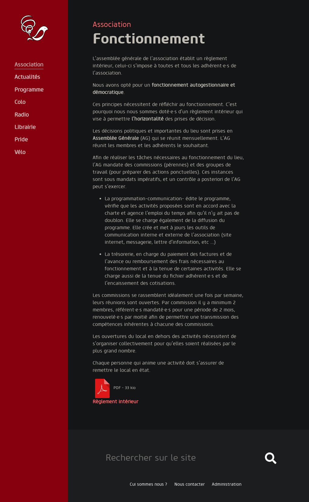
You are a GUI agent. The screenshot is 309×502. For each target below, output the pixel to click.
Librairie (25, 127)
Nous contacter (189, 484)
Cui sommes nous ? (148, 484)
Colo (19, 102)
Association (28, 64)
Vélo (19, 152)
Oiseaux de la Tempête (33, 29)
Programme (28, 89)
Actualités (27, 77)
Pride (21, 139)
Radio (21, 114)
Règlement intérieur (115, 402)
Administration (226, 484)
